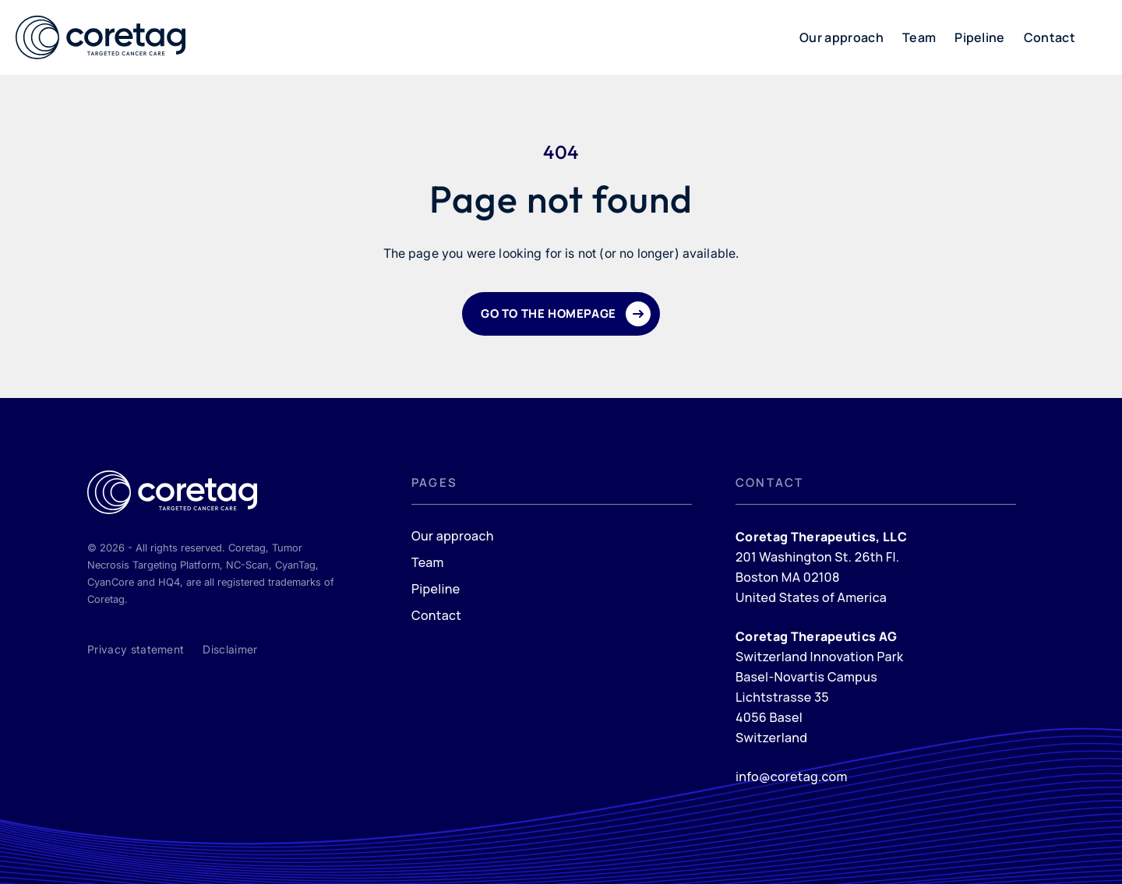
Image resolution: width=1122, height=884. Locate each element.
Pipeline (979, 37)
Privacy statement (135, 649)
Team (919, 37)
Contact (1049, 37)
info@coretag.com (792, 776)
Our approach (841, 37)
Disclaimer (230, 649)
